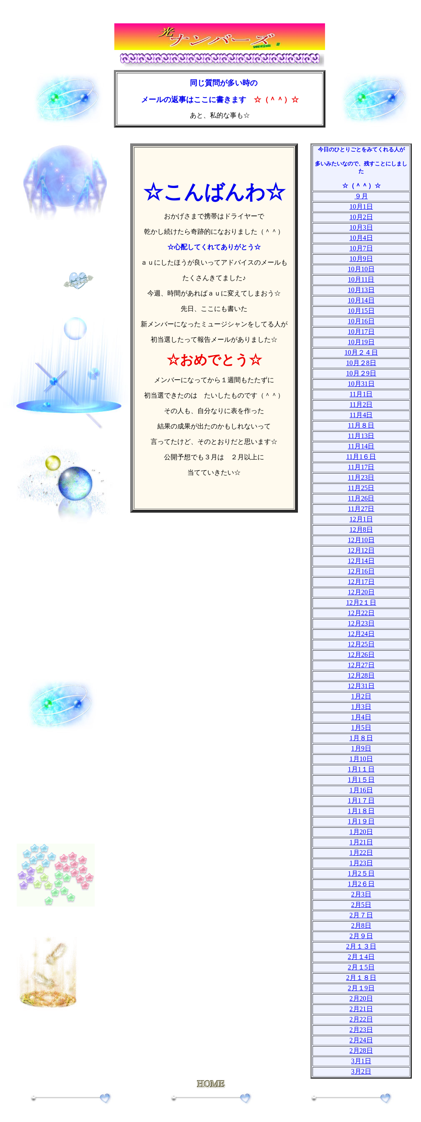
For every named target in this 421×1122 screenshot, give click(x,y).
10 (361, 206)
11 (361, 394)
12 (361, 519)
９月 (361, 196)
